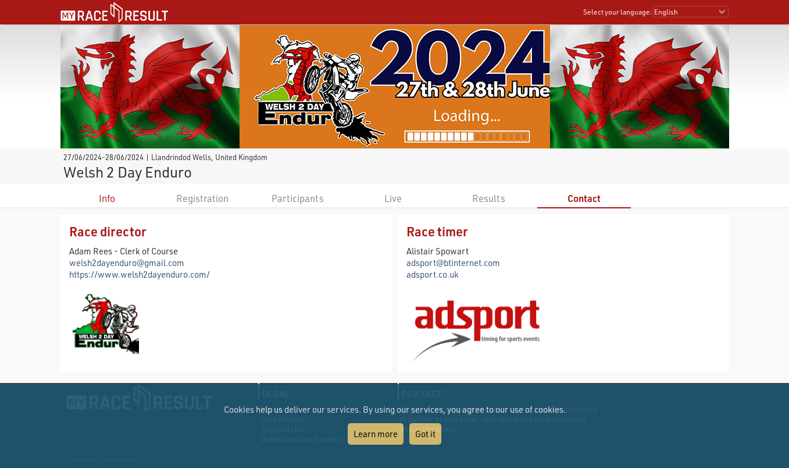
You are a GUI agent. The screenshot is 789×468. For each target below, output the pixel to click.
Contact (584, 198)
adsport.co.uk (432, 274)
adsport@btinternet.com (453, 262)
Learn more (376, 433)
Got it (425, 433)
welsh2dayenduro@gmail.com (126, 262)
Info (107, 198)
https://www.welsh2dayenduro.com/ (139, 274)
